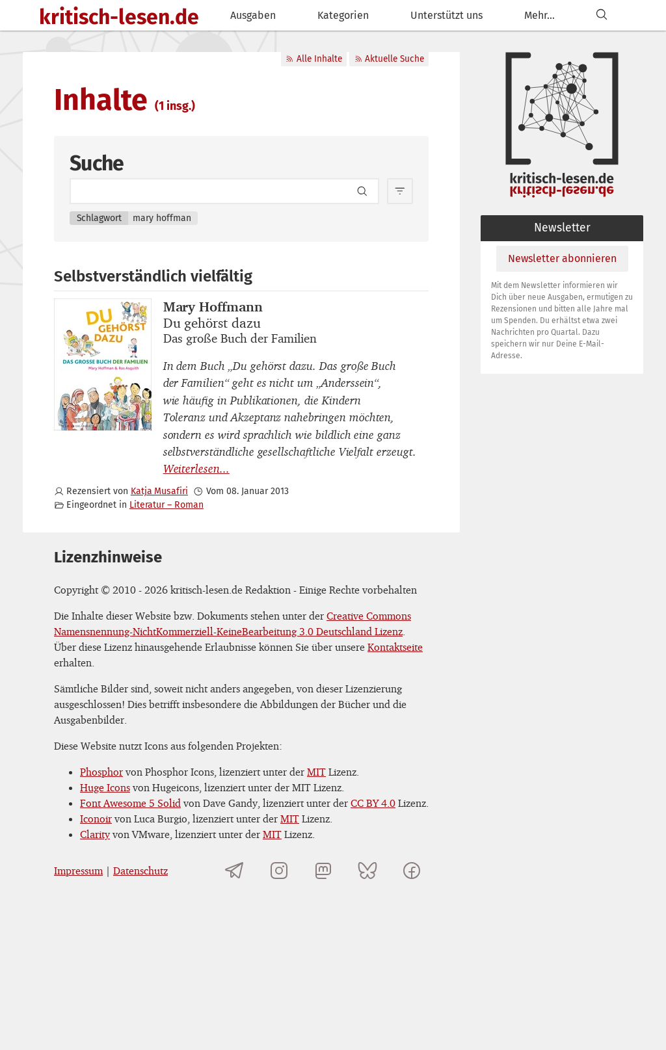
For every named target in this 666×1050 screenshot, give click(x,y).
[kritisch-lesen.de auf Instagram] (279, 870)
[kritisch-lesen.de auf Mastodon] (323, 870)
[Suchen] (602, 15)
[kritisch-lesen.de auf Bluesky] (367, 870)
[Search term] (224, 191)
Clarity (95, 834)
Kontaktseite (395, 646)
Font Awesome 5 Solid (130, 802)
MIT (316, 771)
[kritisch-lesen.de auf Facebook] (412, 870)
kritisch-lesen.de (119, 17)
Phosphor (101, 771)
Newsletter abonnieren (562, 258)
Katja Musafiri (159, 491)
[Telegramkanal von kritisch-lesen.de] (235, 870)
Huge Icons (105, 787)
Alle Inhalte (313, 58)
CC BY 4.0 (373, 802)
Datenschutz (140, 870)
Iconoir (96, 818)
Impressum (78, 870)
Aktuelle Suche (389, 58)
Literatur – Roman (166, 504)
